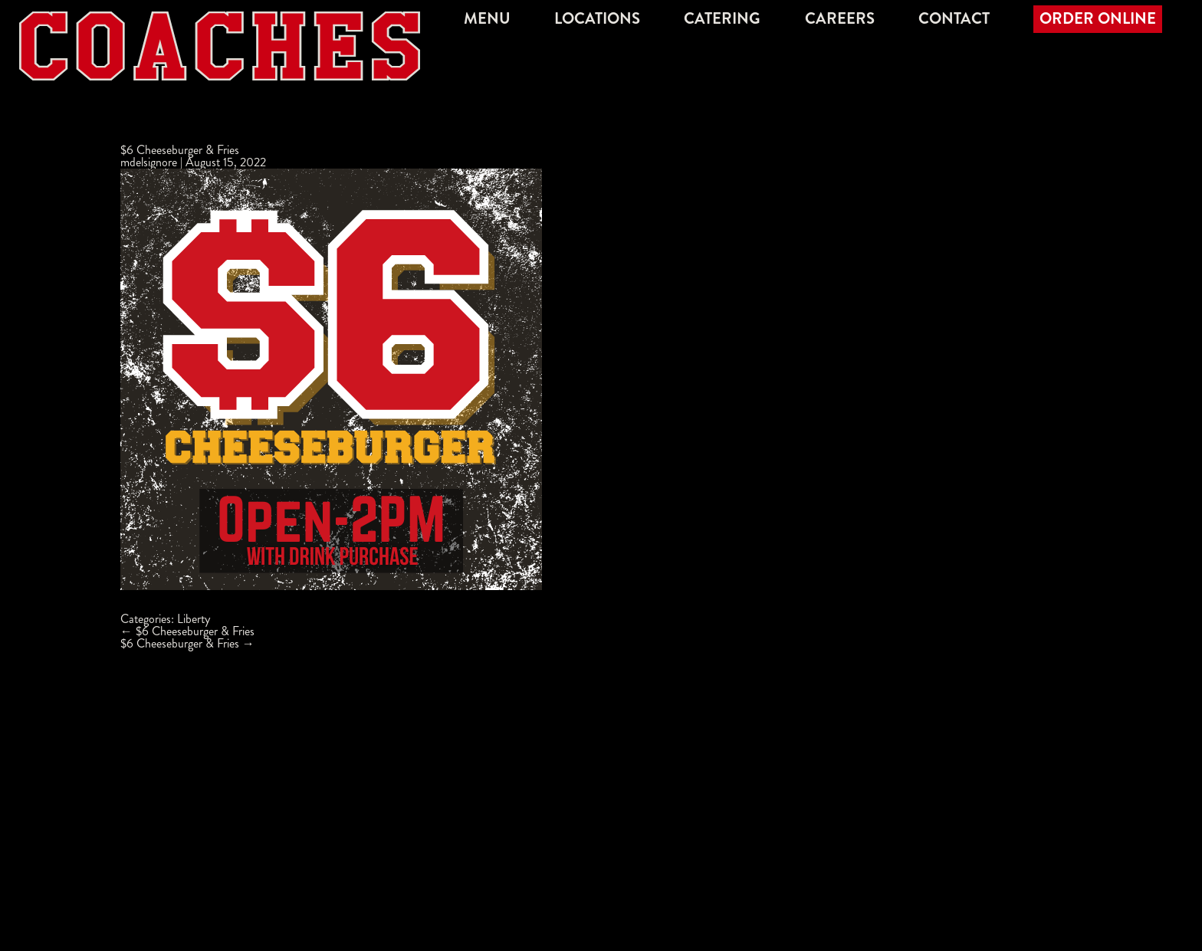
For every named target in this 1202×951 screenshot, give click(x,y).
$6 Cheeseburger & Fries (179, 150)
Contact (954, 19)
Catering (722, 19)
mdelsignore (148, 162)
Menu (487, 19)
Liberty (193, 619)
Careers (840, 19)
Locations (597, 19)
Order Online (1097, 19)
